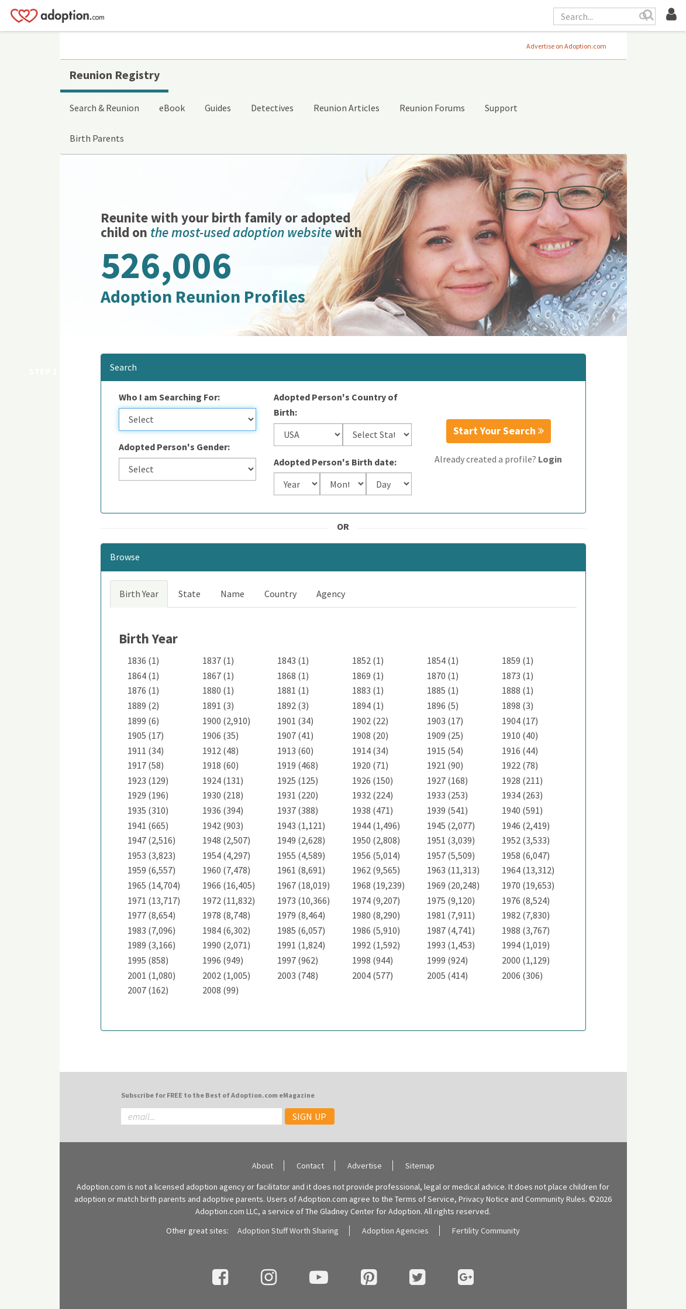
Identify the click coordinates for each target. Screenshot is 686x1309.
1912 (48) (220, 750)
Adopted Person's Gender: (174, 447)
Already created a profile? (498, 459)
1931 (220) (297, 795)
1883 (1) (368, 690)
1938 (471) (372, 810)
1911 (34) (145, 750)
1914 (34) (370, 750)
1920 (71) (370, 765)
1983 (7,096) (151, 930)
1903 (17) (445, 721)
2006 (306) (522, 975)
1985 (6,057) (301, 930)
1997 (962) (297, 960)
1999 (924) (447, 960)
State (189, 593)
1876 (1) (143, 690)
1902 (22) (370, 721)
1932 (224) (372, 795)
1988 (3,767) (526, 930)
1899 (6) (143, 721)
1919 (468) (297, 765)
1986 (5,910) (376, 930)
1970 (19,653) (528, 885)
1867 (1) (218, 675)
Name (232, 593)
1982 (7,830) (526, 915)
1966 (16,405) (228, 885)
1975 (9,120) (451, 900)
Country (280, 593)
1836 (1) (143, 660)
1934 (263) (522, 795)
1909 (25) (445, 735)
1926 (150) (372, 780)
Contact (310, 1165)
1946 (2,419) (526, 825)
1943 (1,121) (301, 825)
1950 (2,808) (376, 840)
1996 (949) (222, 960)
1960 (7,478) (226, 870)
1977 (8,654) (151, 915)
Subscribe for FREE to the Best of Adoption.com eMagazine (218, 1095)
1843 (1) (293, 660)
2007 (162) (147, 990)
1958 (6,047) (526, 855)
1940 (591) (522, 810)
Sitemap (420, 1165)
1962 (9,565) (376, 870)
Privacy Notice (484, 1199)
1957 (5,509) (451, 855)
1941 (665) (147, 825)
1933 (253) (447, 795)
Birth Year (138, 593)
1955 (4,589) (301, 855)
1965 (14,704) (153, 885)
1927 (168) (447, 780)
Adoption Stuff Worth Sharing (288, 1230)
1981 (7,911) (451, 915)
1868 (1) (293, 675)
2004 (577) (372, 975)
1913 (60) (295, 750)
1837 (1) (218, 660)
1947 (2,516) (151, 840)
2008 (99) (220, 990)
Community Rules (555, 1199)
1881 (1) (293, 690)
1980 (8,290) (376, 915)
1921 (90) (445, 765)
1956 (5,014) (376, 855)
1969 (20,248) (453, 885)
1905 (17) (145, 735)
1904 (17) (520, 721)
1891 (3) (218, 705)
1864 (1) (143, 675)
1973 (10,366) (303, 900)
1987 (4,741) (451, 930)
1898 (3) (517, 705)
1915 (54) (445, 750)
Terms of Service (424, 1199)
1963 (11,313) (453, 870)
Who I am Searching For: (169, 397)
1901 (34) (295, 721)
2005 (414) (447, 975)
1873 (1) (517, 675)
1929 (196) (147, 795)
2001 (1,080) (151, 975)
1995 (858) (147, 960)
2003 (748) (297, 975)
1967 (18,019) (303, 885)
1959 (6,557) (151, 870)
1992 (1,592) (376, 945)
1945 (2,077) (451, 825)
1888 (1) (517, 690)
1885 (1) (443, 690)
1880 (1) (218, 690)
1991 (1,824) (301, 945)
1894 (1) (368, 705)
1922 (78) (520, 765)
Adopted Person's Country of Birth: (336, 404)
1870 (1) (443, 675)
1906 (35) (220, 735)
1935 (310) (147, 810)
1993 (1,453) (451, 945)
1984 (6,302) (226, 930)
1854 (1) (443, 660)
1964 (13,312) (528, 870)
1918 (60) (220, 765)
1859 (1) (517, 660)
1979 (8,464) (301, 915)
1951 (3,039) (451, 840)
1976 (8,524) (526, 900)
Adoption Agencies (395, 1230)
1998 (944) (372, 960)
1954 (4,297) (226, 855)
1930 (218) (222, 795)
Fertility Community (486, 1230)
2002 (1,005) (226, 975)
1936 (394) (222, 810)
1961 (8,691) (301, 870)
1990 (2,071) (226, 945)
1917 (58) (145, 765)
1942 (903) (222, 825)
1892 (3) (293, 705)
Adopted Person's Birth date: (335, 462)
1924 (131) (222, 780)
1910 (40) (520, 735)
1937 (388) (297, 810)
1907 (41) (295, 735)
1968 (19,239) (378, 885)
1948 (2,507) (226, 840)
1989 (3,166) (151, 945)
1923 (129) (147, 780)
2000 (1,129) (526, 960)
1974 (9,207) (376, 900)
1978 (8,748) (226, 915)
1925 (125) (297, 780)
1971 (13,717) (153, 900)
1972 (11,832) (228, 900)
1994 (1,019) (526, 945)
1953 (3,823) (151, 855)
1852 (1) (368, 660)
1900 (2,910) (226, 721)
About (262, 1165)
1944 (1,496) (376, 825)
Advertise (364, 1165)
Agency (330, 593)
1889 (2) (143, 705)
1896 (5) (443, 705)
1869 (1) (368, 675)
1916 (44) (520, 750)
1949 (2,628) (301, 840)
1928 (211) (522, 780)
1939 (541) (447, 810)
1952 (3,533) (526, 840)
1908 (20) (370, 735)
